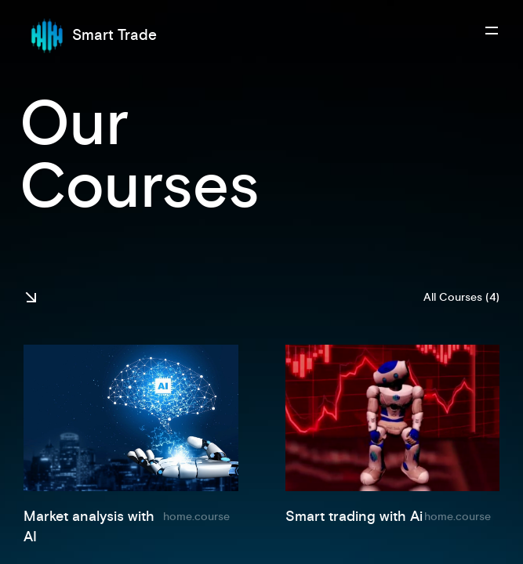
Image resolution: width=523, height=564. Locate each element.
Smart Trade (90, 35)
